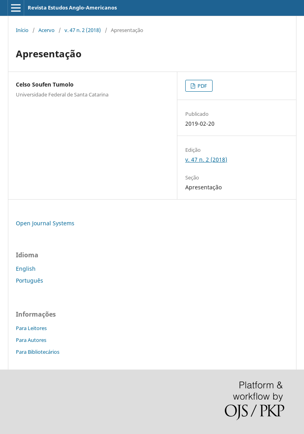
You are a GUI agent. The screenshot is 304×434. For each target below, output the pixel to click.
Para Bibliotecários (37, 351)
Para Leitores (31, 328)
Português (29, 280)
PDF (201, 85)
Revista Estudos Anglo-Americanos (72, 7)
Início (22, 30)
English (26, 268)
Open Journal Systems (45, 223)
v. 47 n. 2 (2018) (83, 30)
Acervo (46, 30)
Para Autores (31, 339)
